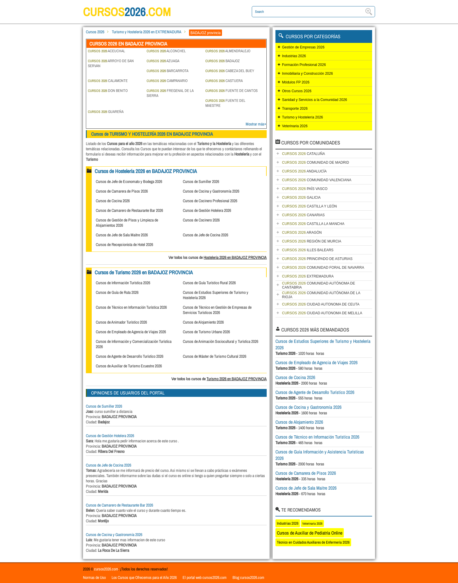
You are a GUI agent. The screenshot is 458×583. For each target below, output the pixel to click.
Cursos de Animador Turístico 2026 (121, 322)
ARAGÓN (302, 233)
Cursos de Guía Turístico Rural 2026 (209, 282)
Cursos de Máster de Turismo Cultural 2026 (214, 356)
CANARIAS (303, 215)
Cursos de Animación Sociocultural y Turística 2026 (220, 341)
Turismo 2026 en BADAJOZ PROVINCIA (237, 378)
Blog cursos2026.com (248, 577)
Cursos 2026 (95, 31)
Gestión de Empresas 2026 (303, 47)
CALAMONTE (108, 80)
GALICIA (301, 198)
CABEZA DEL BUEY (229, 70)
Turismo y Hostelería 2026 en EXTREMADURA (146, 31)
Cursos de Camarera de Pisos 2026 (122, 191)
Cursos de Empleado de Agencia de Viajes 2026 (131, 331)
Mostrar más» (256, 124)
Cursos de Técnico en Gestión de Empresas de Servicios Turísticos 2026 (217, 310)
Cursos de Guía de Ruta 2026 (117, 292)
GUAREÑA (106, 111)
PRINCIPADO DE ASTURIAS (317, 259)
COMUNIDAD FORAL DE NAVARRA (323, 268)
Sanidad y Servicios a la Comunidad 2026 (314, 100)
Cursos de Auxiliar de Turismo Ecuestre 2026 (129, 366)
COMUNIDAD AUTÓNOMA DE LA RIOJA (321, 295)
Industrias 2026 (294, 56)
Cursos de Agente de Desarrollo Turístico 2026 (129, 356)
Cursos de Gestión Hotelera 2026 (207, 210)
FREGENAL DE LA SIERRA (170, 93)
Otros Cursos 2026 (296, 91)
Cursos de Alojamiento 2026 (203, 322)
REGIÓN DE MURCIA (311, 241)
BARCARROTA (167, 70)
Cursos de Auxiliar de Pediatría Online (309, 533)
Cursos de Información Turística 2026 (123, 282)
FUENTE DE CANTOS (231, 90)
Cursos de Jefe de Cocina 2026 (205, 235)
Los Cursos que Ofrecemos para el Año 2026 (144, 577)
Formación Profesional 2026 (304, 65)
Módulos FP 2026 (295, 82)
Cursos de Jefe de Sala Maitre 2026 (122, 235)
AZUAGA (163, 60)
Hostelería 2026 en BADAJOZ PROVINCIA (235, 257)
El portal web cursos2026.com (205, 577)
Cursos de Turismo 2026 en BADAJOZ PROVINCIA (144, 272)
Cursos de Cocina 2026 (113, 200)
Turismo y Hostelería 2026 (302, 117)
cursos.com (127, 12)
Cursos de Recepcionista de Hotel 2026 (124, 244)
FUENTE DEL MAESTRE (225, 103)
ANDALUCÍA (304, 171)
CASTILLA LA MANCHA (313, 224)
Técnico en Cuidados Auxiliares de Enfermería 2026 (313, 542)
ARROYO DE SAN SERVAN (111, 63)
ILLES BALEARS (307, 250)
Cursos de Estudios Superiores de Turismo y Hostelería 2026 (322, 344)
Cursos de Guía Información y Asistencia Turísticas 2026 (319, 454)
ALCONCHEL (166, 50)
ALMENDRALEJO (227, 50)
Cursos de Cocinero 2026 (201, 220)
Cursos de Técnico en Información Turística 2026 (131, 307)
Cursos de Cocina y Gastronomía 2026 (211, 191)
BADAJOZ (222, 60)
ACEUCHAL (106, 50)
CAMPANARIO (167, 80)
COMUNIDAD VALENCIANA (316, 180)
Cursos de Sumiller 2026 (201, 181)
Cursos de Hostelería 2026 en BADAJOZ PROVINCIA (146, 171)
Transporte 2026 (295, 109)
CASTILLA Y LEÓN (309, 206)
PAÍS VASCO (304, 189)
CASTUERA (224, 80)
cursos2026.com (106, 569)
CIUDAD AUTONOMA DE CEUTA (320, 304)
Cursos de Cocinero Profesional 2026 (210, 200)
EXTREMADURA (308, 276)
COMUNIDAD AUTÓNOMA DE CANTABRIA (318, 285)
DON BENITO (108, 90)
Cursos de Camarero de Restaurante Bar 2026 (129, 210)
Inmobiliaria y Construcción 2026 (307, 73)
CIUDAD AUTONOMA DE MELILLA (322, 313)
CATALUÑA (303, 154)
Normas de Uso (94, 577)
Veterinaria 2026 (294, 126)
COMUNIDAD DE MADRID (315, 162)
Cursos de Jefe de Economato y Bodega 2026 (129, 181)
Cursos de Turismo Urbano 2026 (206, 331)
